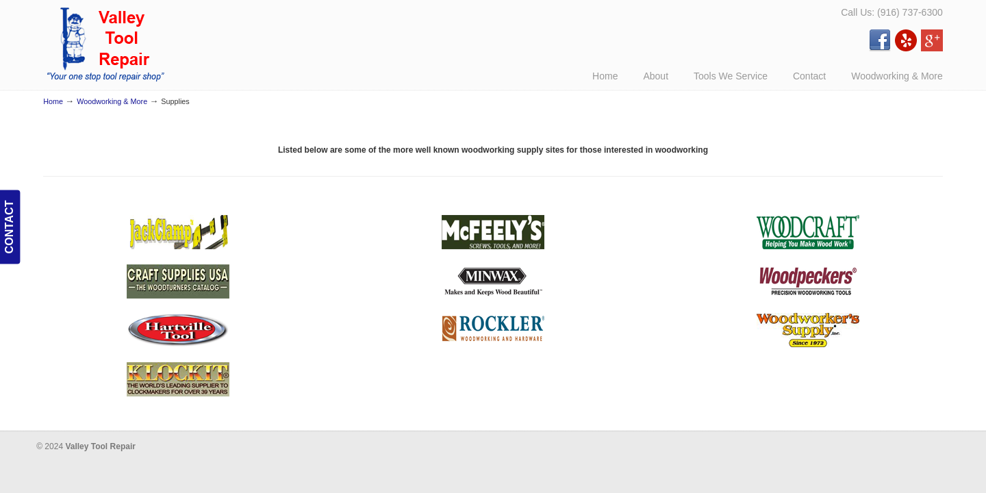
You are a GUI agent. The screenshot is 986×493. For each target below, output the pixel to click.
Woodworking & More (112, 101)
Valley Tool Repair (106, 43)
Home (53, 101)
